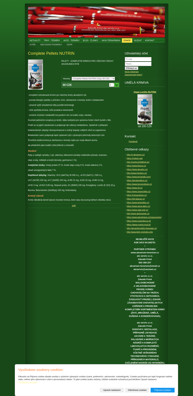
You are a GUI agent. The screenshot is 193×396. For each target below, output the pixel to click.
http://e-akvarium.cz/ (136, 155)
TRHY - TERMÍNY (52, 40)
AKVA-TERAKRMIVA (111, 40)
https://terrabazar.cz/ (136, 199)
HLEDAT (138, 40)
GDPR (69, 44)
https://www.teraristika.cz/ (138, 202)
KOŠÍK (33, 44)
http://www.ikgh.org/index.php (140, 232)
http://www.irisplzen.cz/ (137, 173)
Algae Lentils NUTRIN (145, 92)
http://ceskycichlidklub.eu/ (138, 162)
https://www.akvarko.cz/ (137, 169)
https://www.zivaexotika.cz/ (139, 191)
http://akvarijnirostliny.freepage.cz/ (142, 228)
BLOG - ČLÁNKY (90, 40)
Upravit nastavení (112, 390)
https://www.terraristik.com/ (139, 177)
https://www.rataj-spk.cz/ (137, 210)
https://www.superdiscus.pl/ (139, 221)
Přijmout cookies (162, 390)
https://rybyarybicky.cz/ (137, 195)
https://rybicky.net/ (135, 158)
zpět (74, 205)
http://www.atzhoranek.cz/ (138, 213)
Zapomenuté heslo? (133, 75)
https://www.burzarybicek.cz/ (139, 184)
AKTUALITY (35, 40)
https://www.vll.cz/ (135, 188)
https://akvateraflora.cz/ (137, 180)
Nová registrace (132, 72)
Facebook (133, 141)
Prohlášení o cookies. (28, 382)
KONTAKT (149, 40)
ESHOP (127, 40)
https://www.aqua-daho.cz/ (138, 206)
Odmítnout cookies (137, 390)
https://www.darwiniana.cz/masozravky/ (144, 217)
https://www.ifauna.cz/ (136, 166)
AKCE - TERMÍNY (71, 40)
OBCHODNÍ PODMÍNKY (51, 44)
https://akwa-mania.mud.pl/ (139, 225)
